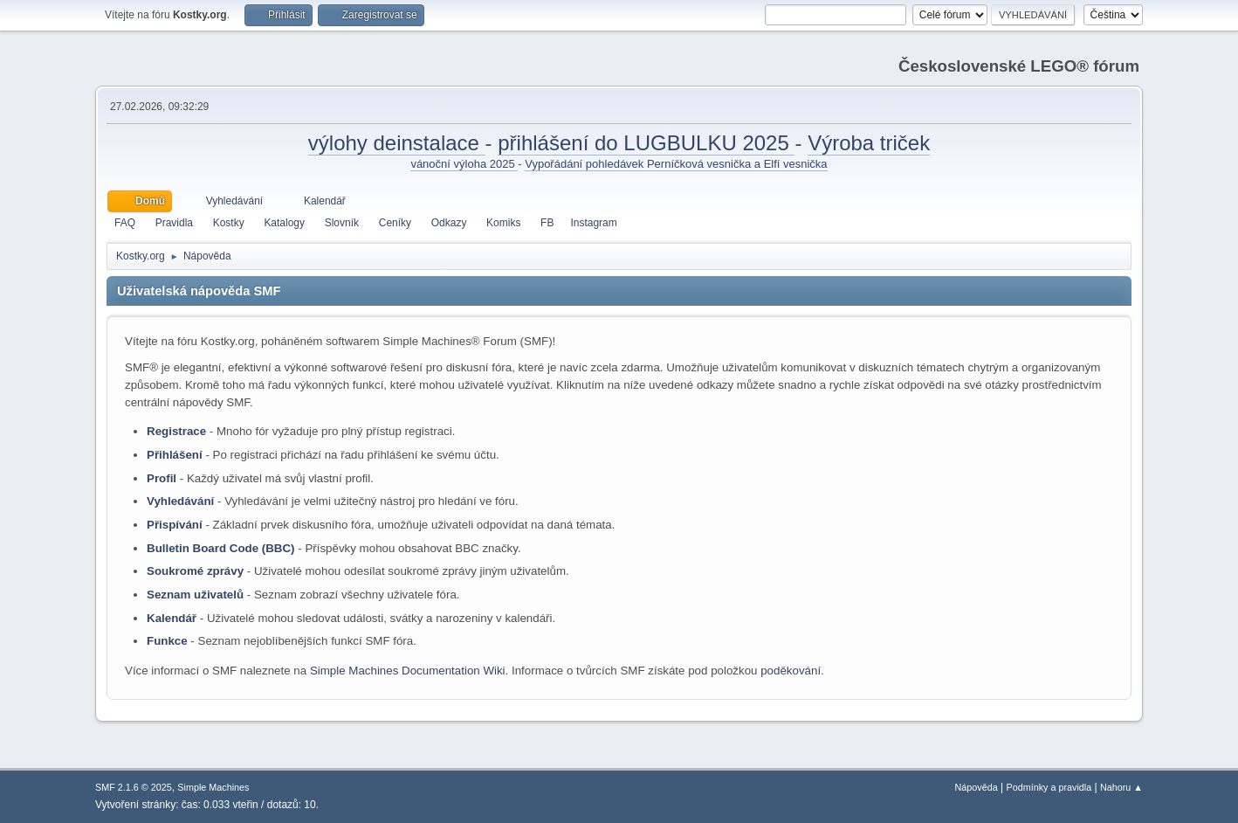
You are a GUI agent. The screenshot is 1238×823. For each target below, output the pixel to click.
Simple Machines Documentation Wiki (408, 670)
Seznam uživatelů (195, 594)
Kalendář (171, 618)
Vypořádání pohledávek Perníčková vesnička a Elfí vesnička (676, 163)
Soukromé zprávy (195, 570)
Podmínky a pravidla (1049, 787)
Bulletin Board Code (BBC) (221, 548)
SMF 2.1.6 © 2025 (133, 787)
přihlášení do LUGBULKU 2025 (646, 143)
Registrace (176, 431)
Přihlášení (175, 454)
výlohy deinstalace (396, 143)
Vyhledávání (180, 501)
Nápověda (976, 787)
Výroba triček (869, 143)
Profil (161, 478)
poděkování (790, 670)
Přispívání (175, 524)
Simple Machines (213, 787)
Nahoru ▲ (1121, 787)
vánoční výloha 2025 (464, 163)
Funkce (167, 640)
